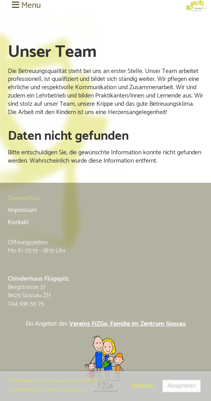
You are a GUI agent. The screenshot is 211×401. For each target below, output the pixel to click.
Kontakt (18, 222)
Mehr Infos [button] (73, 390)
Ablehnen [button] (142, 386)
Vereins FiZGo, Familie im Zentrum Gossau (127, 324)
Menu (26, 5)
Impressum (22, 210)
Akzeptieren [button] (181, 386)
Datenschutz (24, 198)
